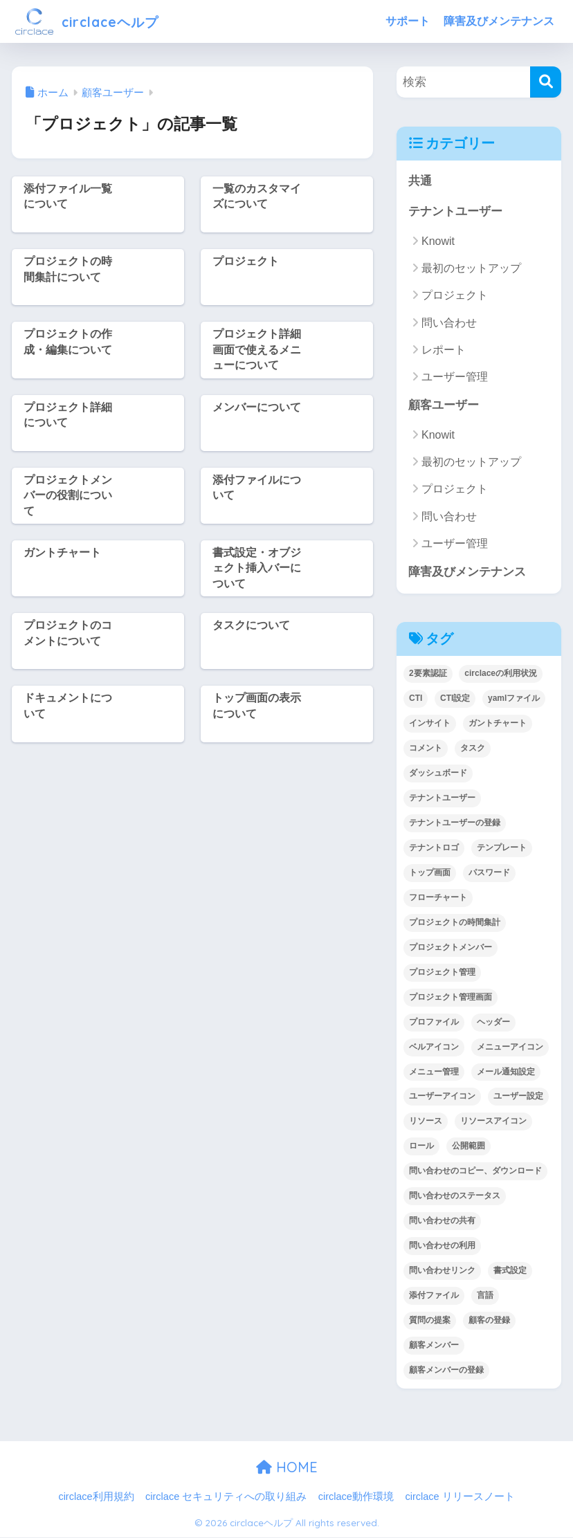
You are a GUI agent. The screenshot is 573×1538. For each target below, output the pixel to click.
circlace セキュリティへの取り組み (226, 1497)
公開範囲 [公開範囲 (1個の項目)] (468, 1147)
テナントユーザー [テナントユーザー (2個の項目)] (442, 798)
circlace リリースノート (459, 1497)
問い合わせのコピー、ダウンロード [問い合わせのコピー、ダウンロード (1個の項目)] (475, 1172)
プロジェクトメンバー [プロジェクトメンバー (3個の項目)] (450, 948)
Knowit (438, 241)
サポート (407, 21)
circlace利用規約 (96, 1497)
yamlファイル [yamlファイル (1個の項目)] (514, 699)
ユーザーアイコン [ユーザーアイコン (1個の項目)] (442, 1097)
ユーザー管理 (454, 377)
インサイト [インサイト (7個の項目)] (430, 724)
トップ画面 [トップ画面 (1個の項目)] (430, 873)
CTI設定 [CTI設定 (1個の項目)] (455, 699)
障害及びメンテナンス (499, 21)
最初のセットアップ (471, 269)
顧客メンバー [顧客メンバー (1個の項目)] (434, 1346)
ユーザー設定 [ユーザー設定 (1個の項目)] (518, 1097)
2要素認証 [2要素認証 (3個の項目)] (428, 674)
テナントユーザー (455, 212)
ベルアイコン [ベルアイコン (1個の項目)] (434, 1047)
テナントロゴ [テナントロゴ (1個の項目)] (434, 848)
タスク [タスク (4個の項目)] (472, 748)
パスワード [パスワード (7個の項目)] (489, 873)
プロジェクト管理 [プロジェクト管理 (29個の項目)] (442, 973)
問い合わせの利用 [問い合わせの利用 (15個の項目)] (442, 1246)
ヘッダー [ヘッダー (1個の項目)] (493, 1022)
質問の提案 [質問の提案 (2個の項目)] (430, 1321)
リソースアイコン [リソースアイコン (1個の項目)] (493, 1122)
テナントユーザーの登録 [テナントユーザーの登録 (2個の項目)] (454, 823)
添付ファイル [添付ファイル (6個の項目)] (434, 1296)
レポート (443, 350)
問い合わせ (449, 323)
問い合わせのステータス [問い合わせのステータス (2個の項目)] (454, 1197)
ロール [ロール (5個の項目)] (421, 1147)
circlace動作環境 (356, 1497)
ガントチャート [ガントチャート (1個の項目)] (498, 724)
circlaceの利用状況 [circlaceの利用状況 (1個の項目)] (500, 674)
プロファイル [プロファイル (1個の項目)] (434, 1022)
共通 (420, 180)
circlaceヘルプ (97, 21)
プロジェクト (454, 296)
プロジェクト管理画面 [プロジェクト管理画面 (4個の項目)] (450, 998)
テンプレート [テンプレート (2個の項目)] (502, 848)
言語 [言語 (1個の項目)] (485, 1296)
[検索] (545, 82)
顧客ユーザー (443, 405)
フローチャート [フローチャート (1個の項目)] (438, 898)
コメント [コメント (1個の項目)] (425, 748)
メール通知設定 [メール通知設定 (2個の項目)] (506, 1072)
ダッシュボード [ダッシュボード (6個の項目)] (438, 773)
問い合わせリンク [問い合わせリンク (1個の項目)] (442, 1271)
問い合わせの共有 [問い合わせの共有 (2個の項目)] (442, 1222)
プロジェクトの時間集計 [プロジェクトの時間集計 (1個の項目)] (454, 923)
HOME (287, 1467)
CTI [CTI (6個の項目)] (415, 699)
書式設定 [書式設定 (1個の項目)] (510, 1271)
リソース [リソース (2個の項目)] (425, 1122)
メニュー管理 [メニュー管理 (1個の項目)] (434, 1072)
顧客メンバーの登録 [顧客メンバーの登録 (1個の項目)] (446, 1370)
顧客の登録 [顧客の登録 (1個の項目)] (489, 1321)
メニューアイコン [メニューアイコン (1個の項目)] (510, 1047)
